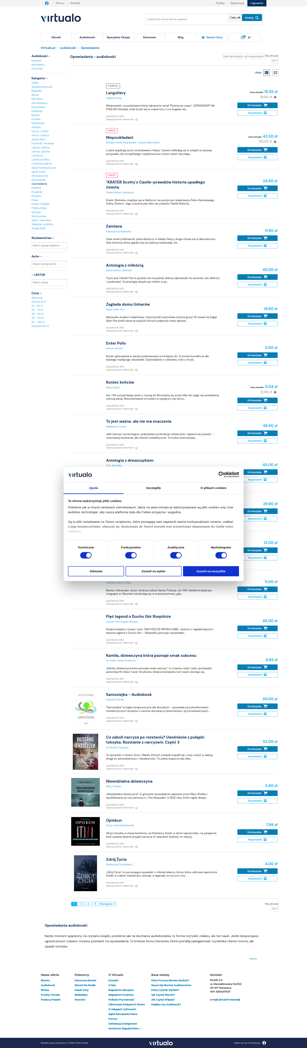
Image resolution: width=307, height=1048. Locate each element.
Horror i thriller (40, 131)
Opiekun (114, 820)
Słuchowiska (39, 216)
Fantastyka (38, 123)
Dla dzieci (37, 99)
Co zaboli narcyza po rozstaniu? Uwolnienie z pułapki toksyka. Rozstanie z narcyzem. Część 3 (155, 740)
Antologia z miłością (124, 265)
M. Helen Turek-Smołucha (121, 660)
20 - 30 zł (37, 309)
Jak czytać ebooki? (163, 994)
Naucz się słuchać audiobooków (171, 985)
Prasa (35, 200)
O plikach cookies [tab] (213, 488)
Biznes (35, 95)
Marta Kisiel (112, 387)
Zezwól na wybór (153, 571)
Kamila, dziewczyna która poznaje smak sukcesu (151, 655)
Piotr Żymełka (114, 465)
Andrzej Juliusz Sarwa (118, 582)
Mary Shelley (113, 786)
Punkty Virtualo (50, 994)
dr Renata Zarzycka (117, 747)
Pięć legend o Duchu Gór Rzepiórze (138, 616)
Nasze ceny (212, 37)
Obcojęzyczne (40, 175)
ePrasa (45, 990)
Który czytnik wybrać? (165, 990)
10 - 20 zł (37, 305)
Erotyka (36, 119)
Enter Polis (116, 343)
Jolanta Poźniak (115, 699)
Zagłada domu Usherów (128, 304)
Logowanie (256, 3)
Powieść (36, 196)
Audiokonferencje (42, 87)
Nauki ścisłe (39, 171)
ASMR (35, 83)
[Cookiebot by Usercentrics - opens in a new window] (221, 475)
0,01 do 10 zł (39, 301)
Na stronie (272, 55)
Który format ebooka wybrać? (170, 980)
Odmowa (96, 571)
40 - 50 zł (37, 317)
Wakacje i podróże (42, 224)
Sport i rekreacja (41, 220)
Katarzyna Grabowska (118, 231)
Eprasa (36, 115)
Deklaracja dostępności (122, 1023)
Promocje (37, 68)
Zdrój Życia (116, 859)
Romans (36, 212)
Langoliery (116, 92)
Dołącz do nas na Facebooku (250, 1043)
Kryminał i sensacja (43, 143)
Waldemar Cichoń (116, 426)
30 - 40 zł (37, 313)
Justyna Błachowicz (148, 142)
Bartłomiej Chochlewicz (119, 864)
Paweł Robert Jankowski (120, 192)
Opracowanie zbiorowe (119, 270)
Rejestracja (237, 3)
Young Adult (39, 228)
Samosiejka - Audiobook (129, 694)
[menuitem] (56, 37)
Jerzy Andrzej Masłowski (120, 825)
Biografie (37, 91)
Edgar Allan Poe (115, 309)
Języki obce (39, 139)
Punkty (220, 3)
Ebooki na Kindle (85, 985)
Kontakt (75, 3)
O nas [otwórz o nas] (112, 985)
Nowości (37, 60)
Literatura (37, 155)
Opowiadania (39, 183)
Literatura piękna (42, 163)
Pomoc (60, 3)
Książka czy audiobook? (166, 1004)
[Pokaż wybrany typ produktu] (235, 17)
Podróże (36, 187)
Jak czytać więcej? (163, 999)
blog (181, 37)
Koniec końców (120, 382)
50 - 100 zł (38, 322)
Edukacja (37, 111)
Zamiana (114, 226)
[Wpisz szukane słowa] (184, 19)
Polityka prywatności (121, 999)
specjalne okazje (118, 37)
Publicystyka (39, 208)
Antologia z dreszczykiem (130, 460)
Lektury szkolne (41, 147)
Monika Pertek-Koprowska (121, 142)
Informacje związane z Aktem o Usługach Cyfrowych (126, 1007)
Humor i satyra (40, 135)
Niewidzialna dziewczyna (129, 781)
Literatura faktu (41, 159)
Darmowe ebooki (85, 980)
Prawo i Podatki (41, 204)
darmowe (149, 37)
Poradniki (37, 192)
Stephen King (113, 98)
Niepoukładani (119, 137)
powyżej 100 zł (40, 326)
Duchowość (38, 107)
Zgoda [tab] (93, 488)
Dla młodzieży (40, 103)
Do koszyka (257, 105)
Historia (36, 127)
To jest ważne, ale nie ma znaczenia (138, 421)
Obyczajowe (39, 179)
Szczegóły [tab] (153, 488)
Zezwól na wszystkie (211, 571)
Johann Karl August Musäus (122, 621)
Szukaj (252, 18)
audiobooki (48, 985)
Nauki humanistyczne (44, 167)
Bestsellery (38, 64)
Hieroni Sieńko (114, 348)
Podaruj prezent (51, 999)
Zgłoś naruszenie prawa (122, 1014)
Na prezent (257, 113)
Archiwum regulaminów (125, 1028)
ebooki (45, 980)
